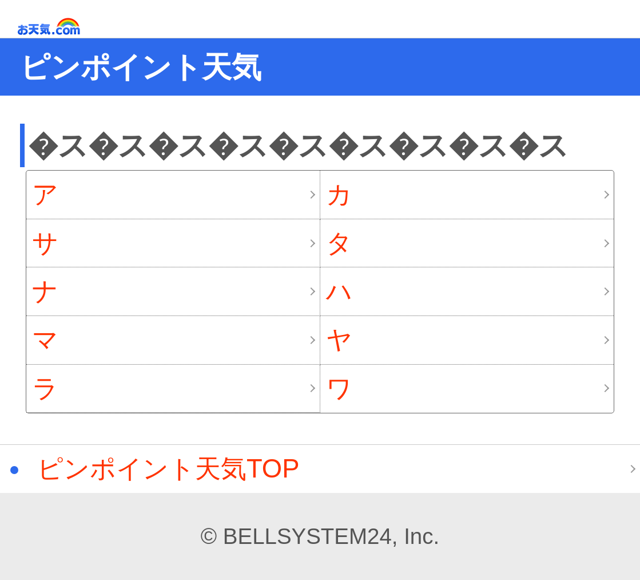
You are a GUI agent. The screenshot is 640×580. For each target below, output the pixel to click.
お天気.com (65, 26)
